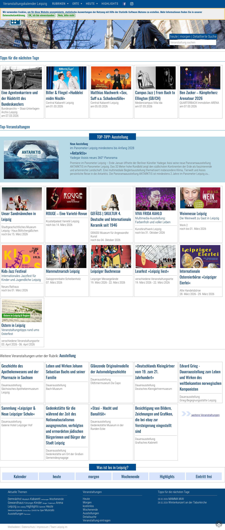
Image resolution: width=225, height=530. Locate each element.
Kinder (38, 503)
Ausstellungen (15, 513)
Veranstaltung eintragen (96, 520)
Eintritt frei (35, 510)
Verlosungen (45, 499)
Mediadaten (14, 526)
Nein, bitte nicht (66, 15)
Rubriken (58, 3)
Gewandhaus (16, 503)
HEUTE (90, 3)
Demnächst (15, 499)
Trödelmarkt (51, 503)
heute (174, 36)
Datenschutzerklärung (14, 15)
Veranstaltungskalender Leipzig (25, 4)
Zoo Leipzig (21, 507)
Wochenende (56, 499)
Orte (75, 3)
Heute (49, 506)
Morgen (44, 503)
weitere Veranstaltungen (200, 415)
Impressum (42, 526)
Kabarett (35, 499)
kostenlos (88, 506)
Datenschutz (28, 526)
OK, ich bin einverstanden (41, 15)
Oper (42, 510)
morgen (185, 36)
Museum (26, 499)
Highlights (110, 3)
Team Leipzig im (58, 526)
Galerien (42, 507)
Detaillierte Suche (204, 36)
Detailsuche (89, 517)
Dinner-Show (27, 510)
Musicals (49, 510)
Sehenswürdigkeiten (15, 510)
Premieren (27, 514)
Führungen (28, 503)
